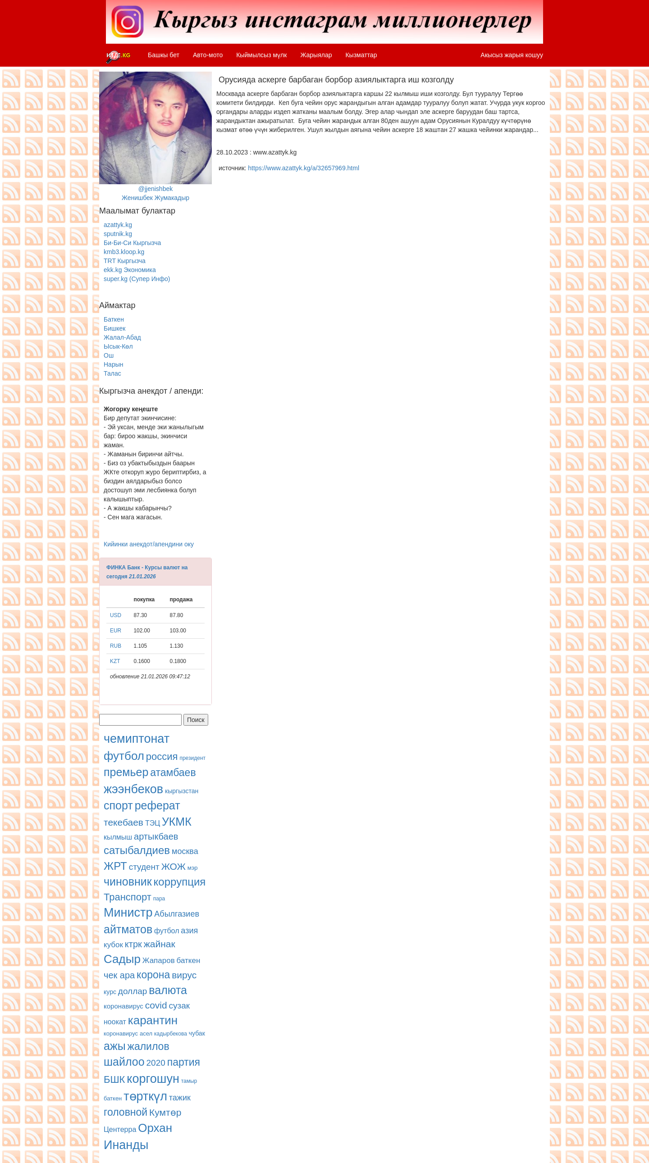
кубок (113, 944)
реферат (157, 805)
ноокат (115, 1022)
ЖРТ (115, 866)
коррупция (180, 882)
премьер (126, 772)
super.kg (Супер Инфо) (137, 278)
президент (192, 758)
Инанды (126, 1145)
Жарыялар (316, 55)
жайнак (159, 944)
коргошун (153, 1079)
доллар (132, 991)
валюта (168, 990)
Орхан (155, 1128)
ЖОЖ (173, 866)
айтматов (128, 929)
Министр (128, 912)
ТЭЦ (152, 823)
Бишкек (114, 328)
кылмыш (118, 837)
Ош (109, 355)
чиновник (128, 881)
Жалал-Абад (122, 337)
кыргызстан (181, 791)
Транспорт (127, 897)
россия (162, 756)
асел (146, 1033)
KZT (115, 661)
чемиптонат (136, 738)
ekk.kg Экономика (130, 269)
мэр (192, 867)
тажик (180, 1097)
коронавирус (123, 1006)
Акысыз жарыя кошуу (511, 55)
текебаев (123, 822)
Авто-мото (208, 55)
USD (115, 615)
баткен (189, 960)
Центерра (120, 1129)
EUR (115, 630)
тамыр (189, 1081)
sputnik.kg (118, 233)
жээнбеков (133, 789)
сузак (179, 1005)
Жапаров (158, 960)
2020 (155, 1063)
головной (125, 1112)
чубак (197, 1033)
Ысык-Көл (118, 346)
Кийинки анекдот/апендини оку (149, 544)
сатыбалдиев (137, 850)
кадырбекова (170, 1034)
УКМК (177, 821)
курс (110, 991)
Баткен (114, 319)
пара (159, 898)
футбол (124, 756)
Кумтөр (165, 1112)
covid (156, 1005)
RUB (115, 646)
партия (183, 1062)
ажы (115, 1046)
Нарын (113, 364)
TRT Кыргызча (125, 260)
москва (185, 851)
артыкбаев (156, 836)
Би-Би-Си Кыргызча (132, 242)
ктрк (133, 944)
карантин (153, 1020)
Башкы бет (163, 55)
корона (153, 975)
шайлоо (124, 1061)
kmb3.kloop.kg (124, 251)
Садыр (122, 959)
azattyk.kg (118, 224)
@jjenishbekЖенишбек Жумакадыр (155, 136)
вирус (184, 975)
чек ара (119, 975)
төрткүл (145, 1096)
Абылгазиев (176, 913)
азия (189, 930)
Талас (112, 373)
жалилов (148, 1046)
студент (144, 867)
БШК (114, 1079)
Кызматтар (361, 55)
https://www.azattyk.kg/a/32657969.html (303, 168)
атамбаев (173, 772)
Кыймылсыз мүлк (261, 55)
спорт (118, 805)
